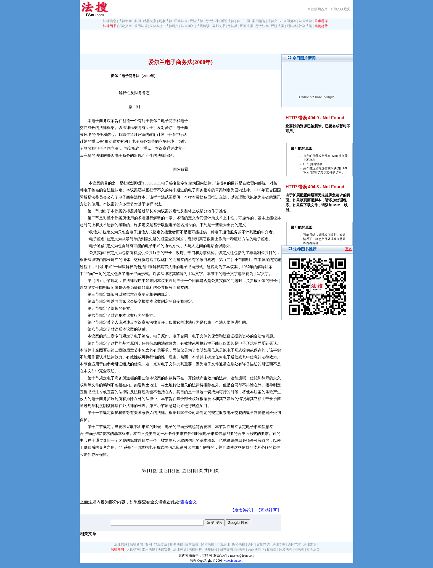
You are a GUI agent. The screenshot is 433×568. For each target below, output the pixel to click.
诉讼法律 (227, 21)
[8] (189, 470)
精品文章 (149, 21)
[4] (166, 470)
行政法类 (262, 26)
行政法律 (212, 21)
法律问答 (187, 26)
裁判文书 (218, 26)
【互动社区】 (268, 510)
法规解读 (203, 26)
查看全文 (188, 502)
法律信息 (109, 21)
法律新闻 (125, 21)
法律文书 (274, 21)
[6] (178, 470)
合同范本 (290, 21)
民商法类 (246, 26)
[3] (161, 470)
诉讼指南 (125, 26)
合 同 (243, 21)
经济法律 (196, 21)
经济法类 (277, 26)
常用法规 (140, 26)
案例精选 (258, 21)
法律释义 (172, 26)
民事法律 (181, 21)
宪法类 (232, 26)
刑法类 (292, 26)
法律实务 (156, 26)
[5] (172, 470)
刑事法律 (165, 21)
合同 (251, 544)
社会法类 (305, 26)
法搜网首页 (319, 9)
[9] (195, 470)
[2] (155, 470)
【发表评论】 (242, 510)
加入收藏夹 (342, 9)
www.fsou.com (233, 560)
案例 (137, 21)
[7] (183, 470)
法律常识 (305, 21)
